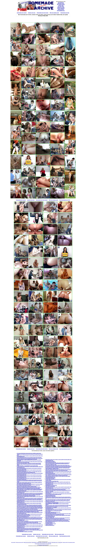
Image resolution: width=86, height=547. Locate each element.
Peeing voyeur (61, 9)
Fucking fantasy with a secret (50, 477)
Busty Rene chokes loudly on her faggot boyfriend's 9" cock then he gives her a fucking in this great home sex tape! (29, 484)
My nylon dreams (37, 543)
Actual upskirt (60, 542)
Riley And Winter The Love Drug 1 (22, 520)
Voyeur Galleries (60, 8)
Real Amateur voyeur (55, 542)
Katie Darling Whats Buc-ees (50, 495)
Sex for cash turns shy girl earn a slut (52, 481)
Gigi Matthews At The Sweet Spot (51, 485)
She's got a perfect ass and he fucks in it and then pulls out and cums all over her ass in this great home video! (29, 514)
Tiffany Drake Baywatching (50, 486)
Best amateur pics (61, 10)
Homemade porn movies (22, 12)
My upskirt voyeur (61, 4)
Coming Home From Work (50, 478)
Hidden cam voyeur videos (27, 542)
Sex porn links (13, 542)
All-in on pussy (48, 511)
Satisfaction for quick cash (50, 501)
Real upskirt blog (34, 542)
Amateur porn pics (31, 12)
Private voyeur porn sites (19, 542)
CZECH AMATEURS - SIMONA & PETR (52, 468)
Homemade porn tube (64, 12)
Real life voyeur (61, 3)
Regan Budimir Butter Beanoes (51, 512)
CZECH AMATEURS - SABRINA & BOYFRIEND (25, 531)
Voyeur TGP (60, 5)
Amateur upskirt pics (49, 524)
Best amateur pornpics (71, 542)
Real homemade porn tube (64, 200)
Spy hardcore (61, 2)
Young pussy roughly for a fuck (51, 464)
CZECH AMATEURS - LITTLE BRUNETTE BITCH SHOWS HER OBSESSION (29, 489)
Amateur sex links (65, 542)
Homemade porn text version (42, 12)
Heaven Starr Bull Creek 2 (50, 525)
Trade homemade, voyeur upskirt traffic (45, 543)
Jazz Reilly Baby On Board (50, 461)
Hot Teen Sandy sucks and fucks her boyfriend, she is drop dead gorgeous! (30, 493)
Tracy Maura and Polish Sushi (51, 523)
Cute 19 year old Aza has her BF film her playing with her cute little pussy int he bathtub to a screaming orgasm (58, 502)
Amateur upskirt (39, 542)
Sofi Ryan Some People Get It (51, 496)
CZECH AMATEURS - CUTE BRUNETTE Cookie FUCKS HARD (27, 465)
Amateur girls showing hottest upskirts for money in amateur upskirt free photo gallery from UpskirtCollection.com (29, 483)
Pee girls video (61, 6)
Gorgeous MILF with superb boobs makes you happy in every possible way (30, 494)
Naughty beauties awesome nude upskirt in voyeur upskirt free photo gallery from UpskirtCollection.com (28, 516)
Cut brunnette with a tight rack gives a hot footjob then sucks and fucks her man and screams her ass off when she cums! (58, 494)
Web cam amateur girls (54, 12)
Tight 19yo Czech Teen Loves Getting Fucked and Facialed (27, 459)
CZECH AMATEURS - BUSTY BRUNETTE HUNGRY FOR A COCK (28, 511)
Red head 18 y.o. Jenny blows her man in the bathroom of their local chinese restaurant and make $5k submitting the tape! (28, 495)
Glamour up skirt (60, 7)
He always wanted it (49, 522)
